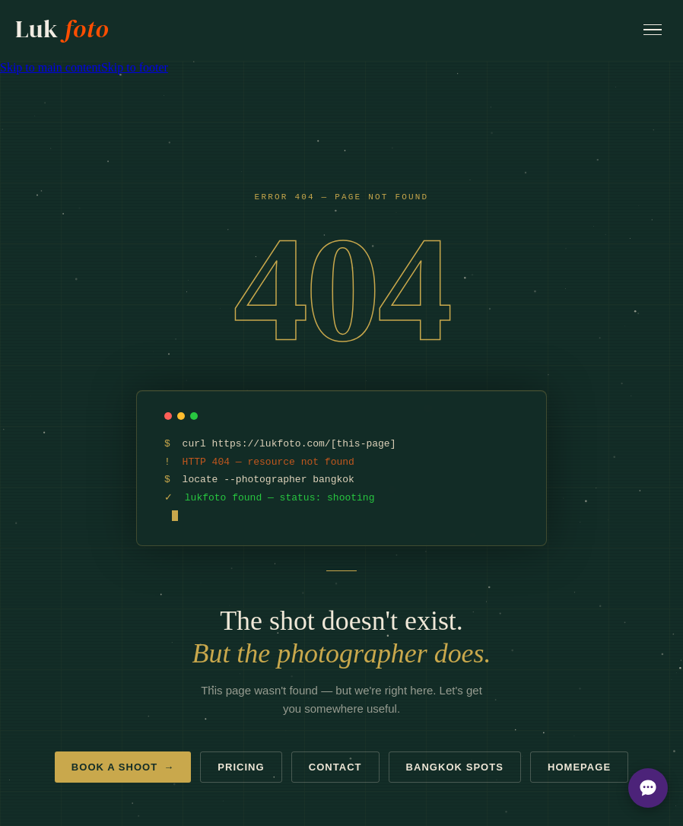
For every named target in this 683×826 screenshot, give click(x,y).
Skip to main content (50, 67)
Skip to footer (134, 67)
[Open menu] (652, 30)
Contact (335, 768)
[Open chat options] (648, 788)
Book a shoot (122, 768)
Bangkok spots (455, 768)
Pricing (241, 768)
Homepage (579, 768)
